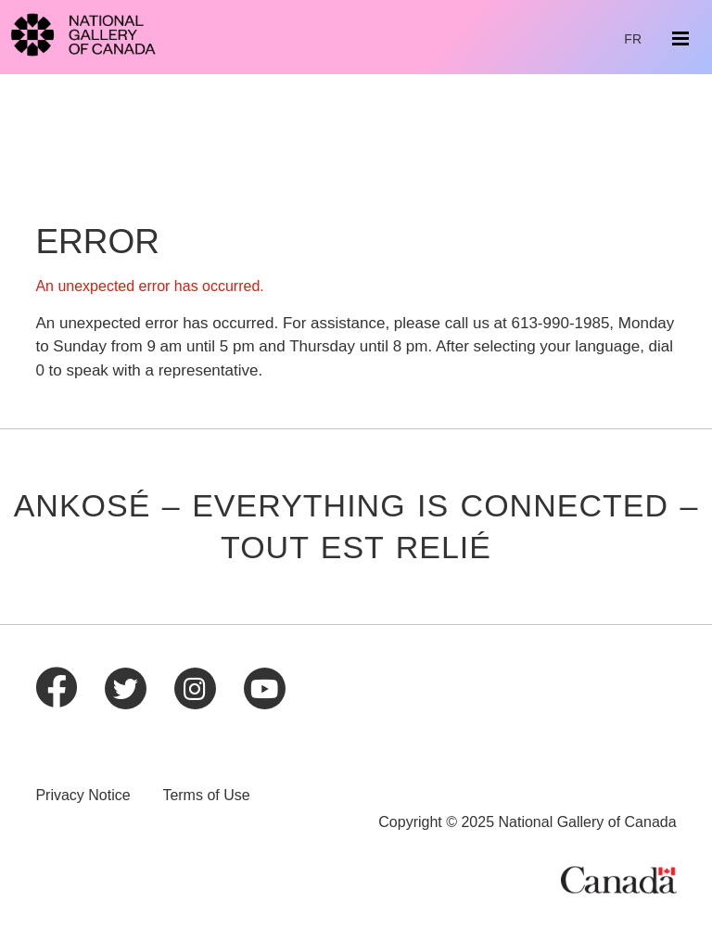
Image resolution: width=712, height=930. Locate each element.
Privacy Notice (82, 795)
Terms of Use (205, 795)
